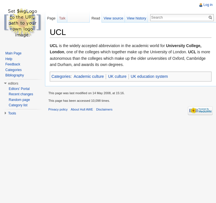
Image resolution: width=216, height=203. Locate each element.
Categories (61, 76)
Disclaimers (104, 109)
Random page (19, 100)
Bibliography (14, 75)
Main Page (13, 53)
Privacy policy (58, 109)
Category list (18, 105)
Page (51, 18)
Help (8, 59)
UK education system (149, 76)
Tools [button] (12, 113)
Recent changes (21, 94)
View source (113, 18)
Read (95, 18)
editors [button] (13, 83)
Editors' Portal (19, 89)
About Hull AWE (82, 109)
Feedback (12, 64)
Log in (208, 5)
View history (136, 18)
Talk (62, 18)
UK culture (117, 76)
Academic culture (89, 76)
